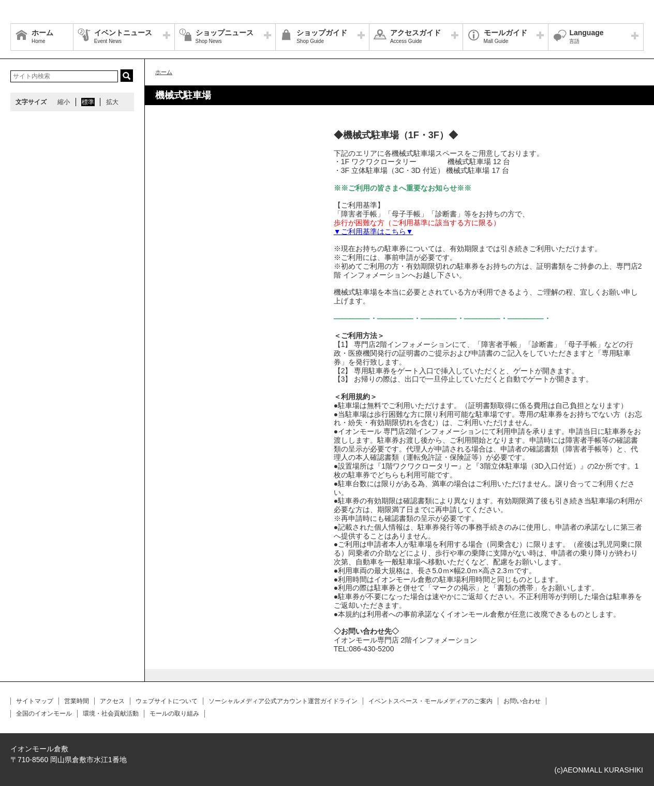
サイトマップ (34, 701)
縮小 (63, 102)
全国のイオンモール (44, 713)
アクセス (112, 701)
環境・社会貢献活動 (111, 713)
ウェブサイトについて (167, 701)
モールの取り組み (174, 713)
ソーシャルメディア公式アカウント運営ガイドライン (283, 701)
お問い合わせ (522, 701)
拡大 (112, 102)
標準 (88, 102)
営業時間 (76, 701)
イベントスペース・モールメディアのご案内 (430, 701)
